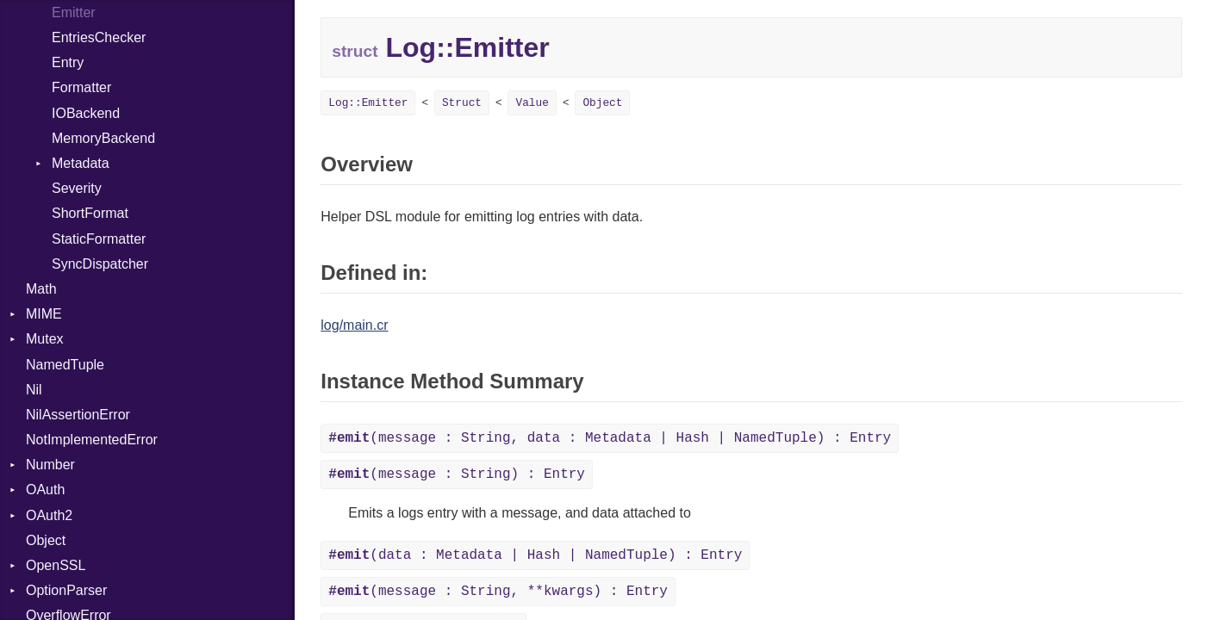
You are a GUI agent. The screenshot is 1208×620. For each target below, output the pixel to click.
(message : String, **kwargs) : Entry (498, 591)
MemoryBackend (103, 138)
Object (45, 540)
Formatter (81, 87)
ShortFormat (90, 213)
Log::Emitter (368, 102)
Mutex (45, 339)
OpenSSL (55, 565)
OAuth (45, 489)
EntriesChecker (99, 37)
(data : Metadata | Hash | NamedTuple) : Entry (535, 555)
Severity (77, 188)
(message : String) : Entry (456, 474)
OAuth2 (49, 515)
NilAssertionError (78, 414)
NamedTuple (65, 364)
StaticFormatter (99, 239)
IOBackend (86, 113)
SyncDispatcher (100, 264)
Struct (462, 102)
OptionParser (66, 590)
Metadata (80, 163)
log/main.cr (354, 325)
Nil (34, 389)
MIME (44, 314)
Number (50, 464)
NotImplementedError (92, 439)
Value (531, 102)
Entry (68, 62)
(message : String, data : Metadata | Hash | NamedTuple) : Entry (609, 438)
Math (41, 289)
